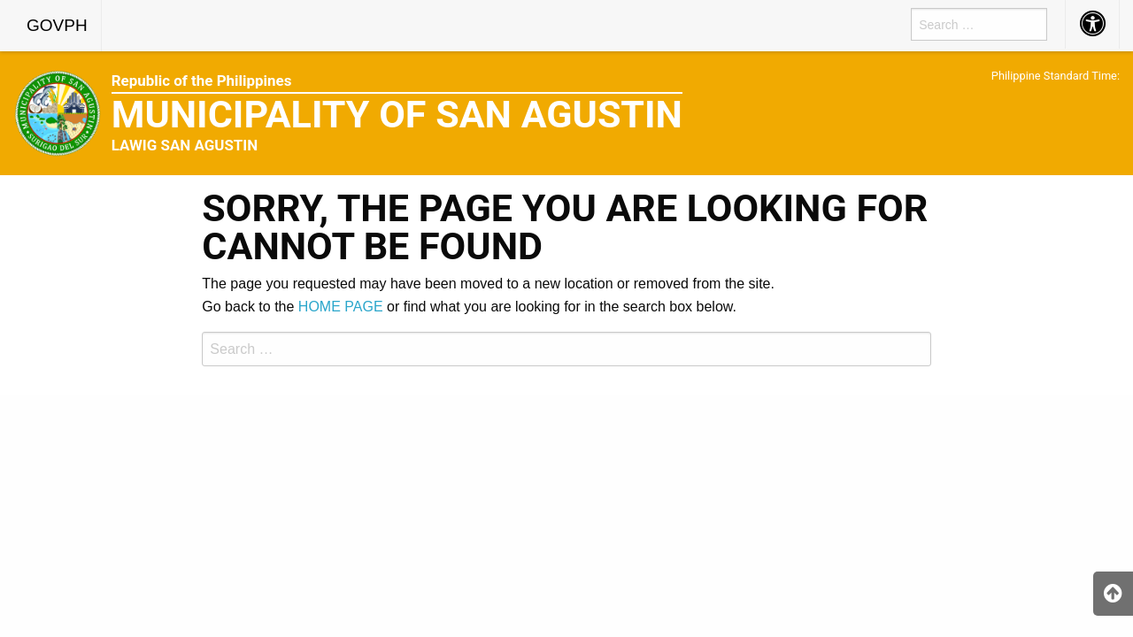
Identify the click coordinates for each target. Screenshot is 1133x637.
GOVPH (57, 25)
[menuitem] (57, 25)
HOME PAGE (340, 306)
